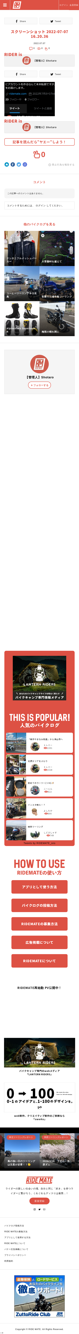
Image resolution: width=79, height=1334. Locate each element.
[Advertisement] (39, 518)
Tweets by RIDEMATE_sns (39, 843)
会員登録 (74, 5)
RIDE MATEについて (14, 1243)
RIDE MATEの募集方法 (16, 1231)
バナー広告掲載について (16, 1249)
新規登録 (39, 1201)
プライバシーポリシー (15, 1255)
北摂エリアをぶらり (38, 761)
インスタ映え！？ (36, 804)
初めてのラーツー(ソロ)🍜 (41, 782)
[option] (22, 1150)
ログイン (64, 5)
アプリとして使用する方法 (17, 1237)
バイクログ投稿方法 (14, 1226)
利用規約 (8, 1261)
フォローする (41, 385)
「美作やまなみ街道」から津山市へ (45, 739)
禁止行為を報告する (63, 164)
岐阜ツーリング (35, 826)
